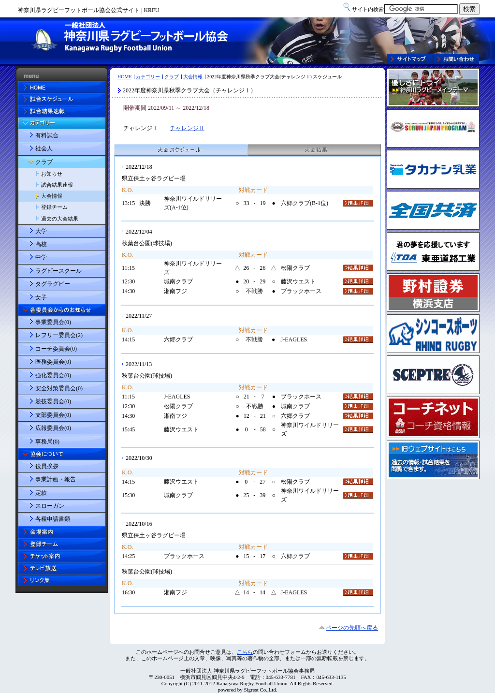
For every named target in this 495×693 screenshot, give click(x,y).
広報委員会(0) (53, 428)
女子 (41, 297)
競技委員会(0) (53, 401)
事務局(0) (47, 441)
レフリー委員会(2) (59, 335)
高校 (41, 244)
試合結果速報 (57, 185)
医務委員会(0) (53, 361)
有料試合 (46, 135)
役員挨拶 (46, 466)
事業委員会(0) (53, 322)
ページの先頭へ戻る (352, 627)
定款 (41, 492)
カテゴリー (148, 76)
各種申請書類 (52, 519)
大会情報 (193, 76)
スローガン (49, 505)
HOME (124, 76)
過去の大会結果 (59, 218)
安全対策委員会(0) (59, 388)
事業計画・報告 (55, 479)
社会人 (44, 148)
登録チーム (54, 207)
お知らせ (51, 174)
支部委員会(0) (53, 415)
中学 (41, 257)
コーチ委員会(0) (56, 348)
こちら (245, 652)
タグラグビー (52, 283)
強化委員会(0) (53, 375)
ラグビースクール (58, 270)
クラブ (171, 76)
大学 (41, 231)
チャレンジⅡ (187, 128)
